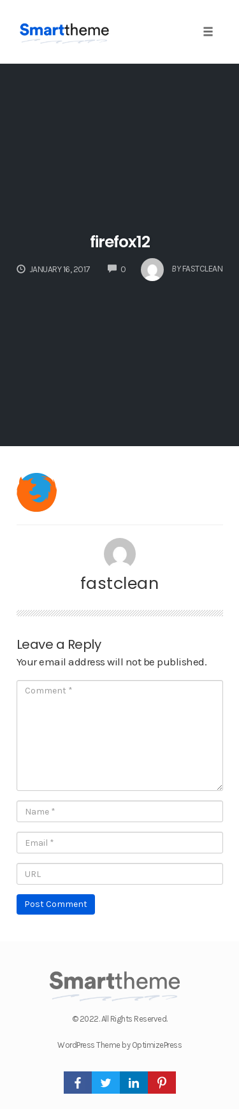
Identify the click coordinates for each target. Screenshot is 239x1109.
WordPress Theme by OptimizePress (119, 1045)
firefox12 (120, 242)
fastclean (119, 583)
